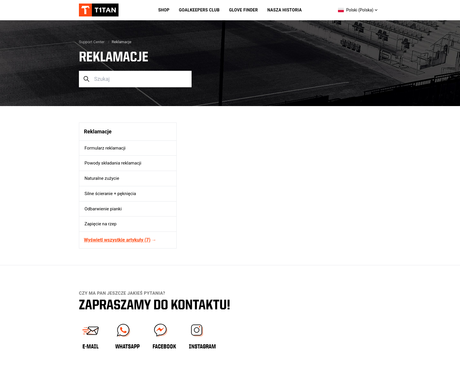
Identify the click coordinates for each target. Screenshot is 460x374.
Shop (164, 10)
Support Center (91, 42)
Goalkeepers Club (199, 10)
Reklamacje (97, 131)
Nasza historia (284, 10)
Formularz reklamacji (105, 148)
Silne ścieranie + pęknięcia (110, 193)
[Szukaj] (135, 79)
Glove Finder (243, 10)
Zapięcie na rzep (100, 224)
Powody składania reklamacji (112, 163)
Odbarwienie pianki (103, 209)
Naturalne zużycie (101, 178)
